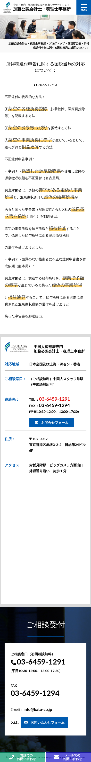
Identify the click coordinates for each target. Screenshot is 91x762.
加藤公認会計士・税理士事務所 (42, 7)
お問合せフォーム (54, 422)
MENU (84, 10)
